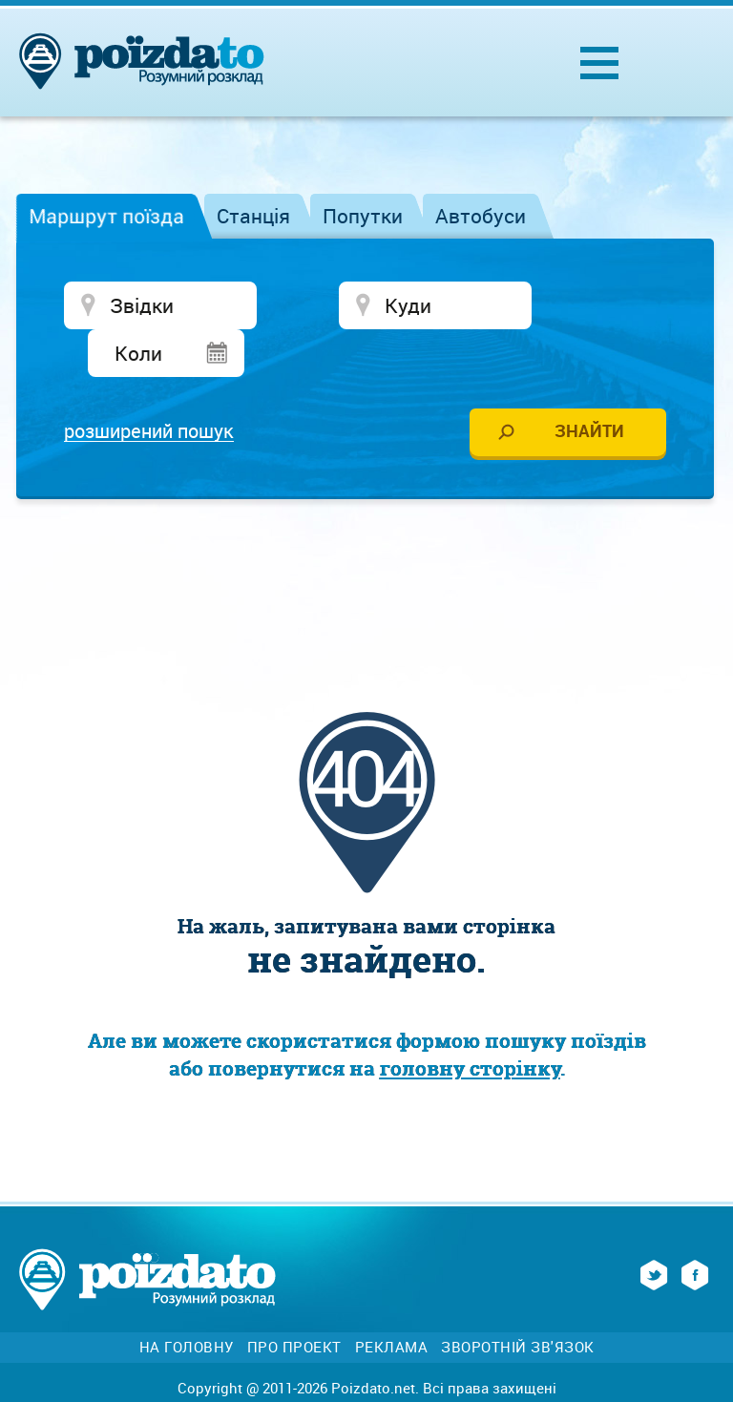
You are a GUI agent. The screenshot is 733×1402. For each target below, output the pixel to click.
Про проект (294, 1302)
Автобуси (480, 215)
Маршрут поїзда (106, 215)
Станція (253, 215)
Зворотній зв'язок (518, 1302)
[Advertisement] (366, 526)
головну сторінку (470, 1023)
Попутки (363, 215)
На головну (186, 1302)
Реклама (392, 1302)
